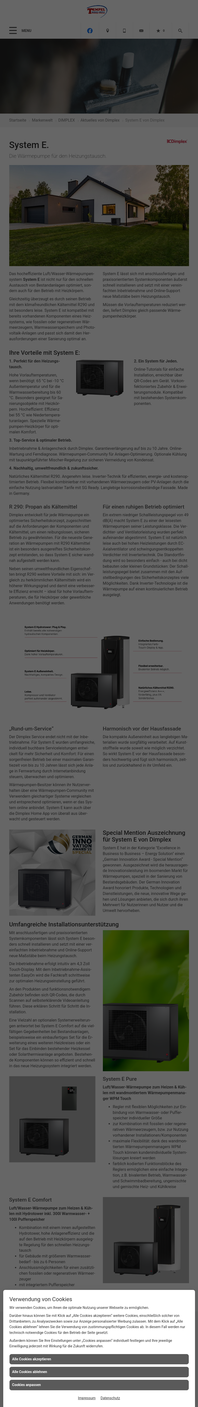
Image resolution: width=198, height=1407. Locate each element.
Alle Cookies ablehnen (29, 1372)
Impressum (86, 1398)
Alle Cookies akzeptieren (31, 1359)
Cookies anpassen (26, 1385)
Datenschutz (110, 1398)
